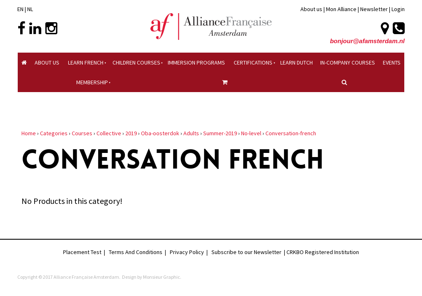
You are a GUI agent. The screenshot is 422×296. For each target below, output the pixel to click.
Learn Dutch (296, 62)
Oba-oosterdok (160, 133)
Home (28, 133)
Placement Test (82, 252)
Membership (92, 82)
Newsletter (374, 9)
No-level (251, 133)
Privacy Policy (187, 252)
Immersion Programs (196, 62)
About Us (47, 62)
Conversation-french (290, 133)
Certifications (253, 62)
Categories (54, 133)
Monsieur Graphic (161, 277)
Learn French (85, 62)
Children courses (136, 62)
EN (20, 9)
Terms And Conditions (135, 252)
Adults (191, 133)
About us (311, 9)
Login (398, 9)
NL (30, 9)
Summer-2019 (220, 133)
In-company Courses (347, 62)
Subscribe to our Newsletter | (248, 252)
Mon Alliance (341, 9)
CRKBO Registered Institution (322, 252)
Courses (82, 133)
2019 (131, 133)
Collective (108, 133)
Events (392, 62)
